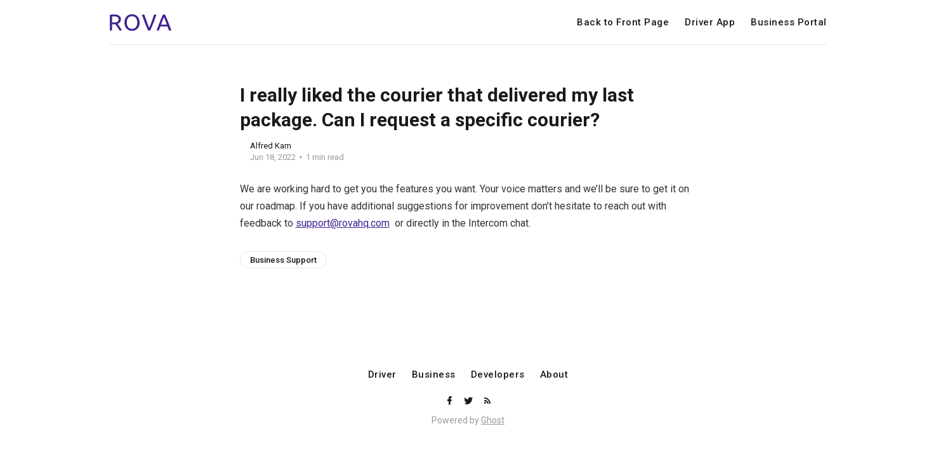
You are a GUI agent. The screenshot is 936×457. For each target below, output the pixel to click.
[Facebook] (450, 401)
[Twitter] (469, 401)
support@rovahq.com (343, 223)
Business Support (283, 260)
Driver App (710, 22)
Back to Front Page (623, 22)
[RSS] (487, 401)
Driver (382, 375)
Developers (498, 375)
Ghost (492, 420)
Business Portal (789, 22)
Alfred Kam (270, 145)
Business (434, 375)
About (554, 375)
